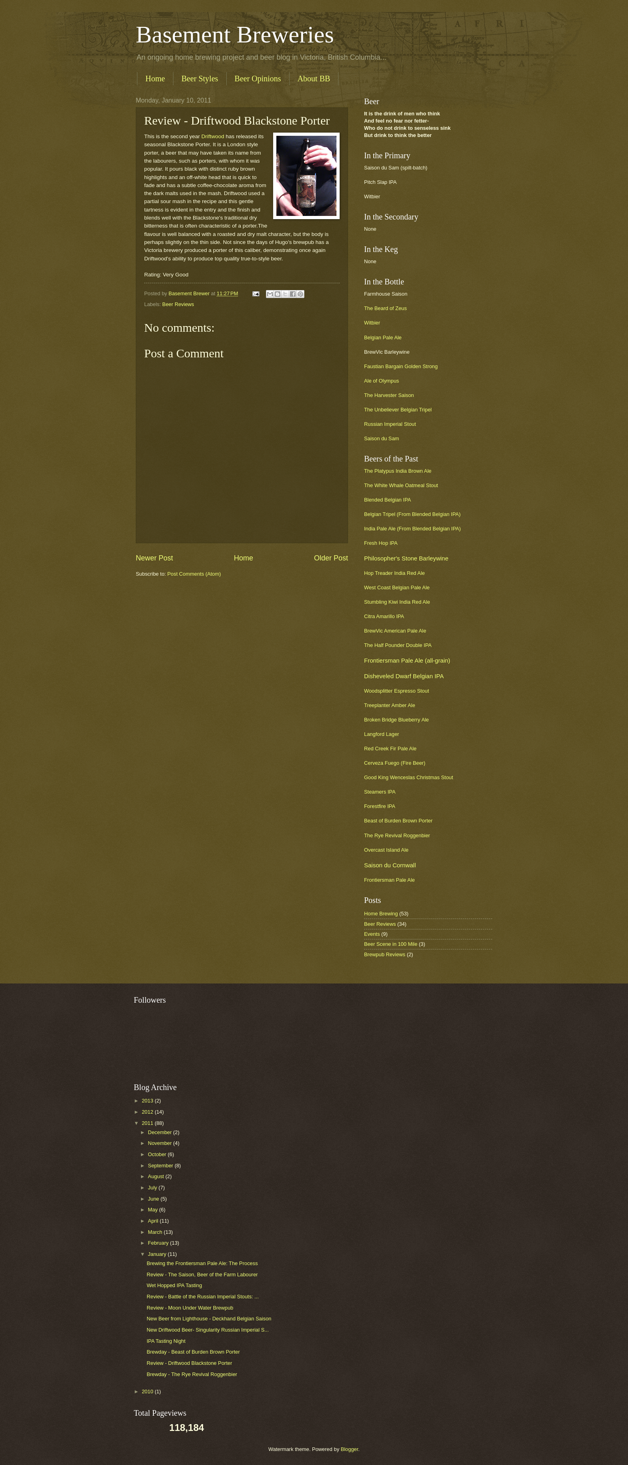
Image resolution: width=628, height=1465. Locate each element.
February (159, 1243)
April (153, 1221)
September (161, 1166)
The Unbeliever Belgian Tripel (398, 410)
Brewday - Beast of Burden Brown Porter (193, 1352)
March (155, 1232)
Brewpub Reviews (384, 954)
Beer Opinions (258, 78)
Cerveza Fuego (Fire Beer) (394, 763)
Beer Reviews (178, 304)
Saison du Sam (381, 438)
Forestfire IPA (379, 806)
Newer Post (154, 558)
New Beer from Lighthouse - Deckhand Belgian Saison (209, 1319)
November (160, 1143)
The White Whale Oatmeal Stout (401, 485)
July (153, 1188)
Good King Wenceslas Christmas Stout (408, 777)
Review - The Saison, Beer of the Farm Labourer (202, 1275)
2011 (148, 1123)
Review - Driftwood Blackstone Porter (189, 1363)
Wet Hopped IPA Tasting (174, 1285)
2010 (148, 1391)
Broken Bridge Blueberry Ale (396, 720)
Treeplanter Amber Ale (389, 705)
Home (155, 78)
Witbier (372, 323)
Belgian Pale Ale (383, 338)
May (153, 1210)
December (160, 1132)
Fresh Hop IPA (380, 543)
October (157, 1154)
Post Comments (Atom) (194, 574)
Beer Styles (199, 78)
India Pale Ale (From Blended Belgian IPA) (412, 529)
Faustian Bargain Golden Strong (401, 366)
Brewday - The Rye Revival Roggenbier (192, 1374)
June (154, 1199)
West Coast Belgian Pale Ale (397, 587)
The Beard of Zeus (385, 308)
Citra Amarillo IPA (384, 616)
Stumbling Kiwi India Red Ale (397, 602)
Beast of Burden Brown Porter (398, 821)
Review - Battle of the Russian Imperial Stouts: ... (203, 1297)
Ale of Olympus (381, 381)
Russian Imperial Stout (390, 424)
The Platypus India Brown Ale (397, 471)
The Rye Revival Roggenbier (397, 835)
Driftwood (212, 136)
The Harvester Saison (389, 395)
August (156, 1176)
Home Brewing (381, 914)
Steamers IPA (379, 792)
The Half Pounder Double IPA (398, 645)
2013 (148, 1101)
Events (372, 934)
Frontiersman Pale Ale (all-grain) (407, 660)
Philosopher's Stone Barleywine (406, 558)
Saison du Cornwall (390, 865)
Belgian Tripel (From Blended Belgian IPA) (412, 514)
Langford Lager (381, 734)
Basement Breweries (235, 34)
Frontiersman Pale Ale (389, 880)
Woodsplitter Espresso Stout (396, 691)
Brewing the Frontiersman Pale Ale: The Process (202, 1263)
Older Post (331, 558)
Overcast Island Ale (386, 850)
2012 (148, 1112)
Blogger (349, 1449)
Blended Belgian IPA (387, 500)
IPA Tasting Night (166, 1341)
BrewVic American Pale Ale (395, 631)
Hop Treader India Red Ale (394, 573)
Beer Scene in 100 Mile (390, 944)
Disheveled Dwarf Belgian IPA (404, 676)
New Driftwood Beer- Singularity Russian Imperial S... (208, 1330)
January (157, 1254)
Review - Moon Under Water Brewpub (190, 1308)
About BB (314, 78)
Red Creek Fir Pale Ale (390, 749)
